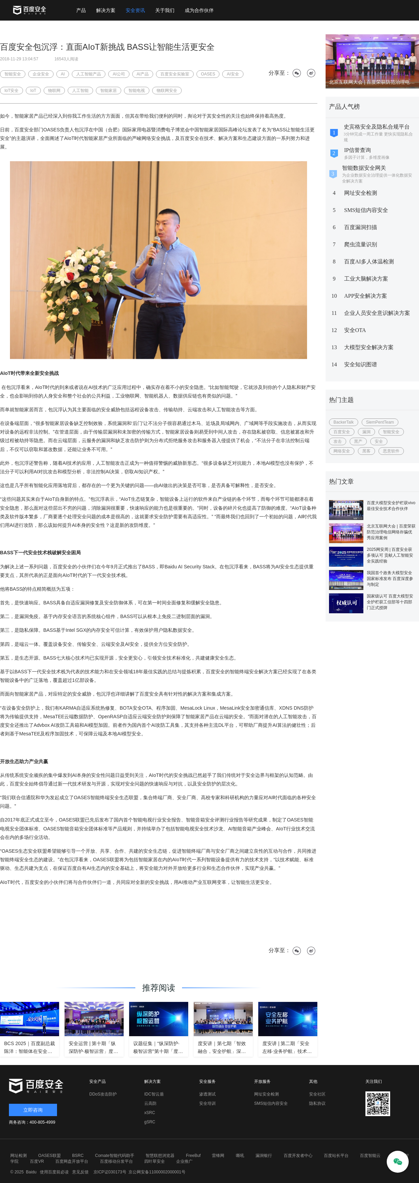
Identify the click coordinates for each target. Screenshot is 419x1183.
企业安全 (41, 74)
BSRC (77, 1155)
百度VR (37, 1161)
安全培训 (207, 1103)
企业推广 (184, 1161)
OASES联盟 (49, 1155)
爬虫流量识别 (360, 244)
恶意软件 (391, 451)
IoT (33, 90)
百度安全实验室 (174, 74)
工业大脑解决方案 (366, 279)
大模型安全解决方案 (369, 347)
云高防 (150, 1103)
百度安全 (341, 431)
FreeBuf (193, 1155)
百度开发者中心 (298, 1155)
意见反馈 (79, 1172)
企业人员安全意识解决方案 (377, 313)
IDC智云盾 (154, 1094)
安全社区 (317, 1094)
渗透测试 (207, 1094)
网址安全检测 (360, 193)
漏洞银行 (264, 1155)
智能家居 (108, 90)
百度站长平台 (336, 1155)
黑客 (366, 451)
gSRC (149, 1122)
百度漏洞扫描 (360, 227)
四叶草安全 (154, 1161)
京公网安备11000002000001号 (156, 1172)
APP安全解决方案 (365, 296)
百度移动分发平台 (116, 1161)
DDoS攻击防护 (103, 1094)
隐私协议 (317, 1103)
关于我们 (164, 10)
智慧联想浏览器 (160, 1155)
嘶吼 (240, 1155)
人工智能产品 (88, 74)
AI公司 (119, 74)
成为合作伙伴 (199, 10)
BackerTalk (343, 422)
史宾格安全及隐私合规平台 (377, 127)
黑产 (358, 441)
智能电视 (136, 90)
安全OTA (355, 330)
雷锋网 (218, 1155)
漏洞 (366, 431)
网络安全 (341, 451)
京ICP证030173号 (109, 1172)
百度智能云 (370, 1155)
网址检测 (18, 1155)
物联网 (54, 90)
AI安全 (233, 74)
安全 (379, 441)
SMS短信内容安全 (366, 210)
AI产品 (143, 74)
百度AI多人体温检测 (369, 261)
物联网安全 (167, 90)
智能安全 (391, 431)
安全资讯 (135, 10)
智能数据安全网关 (364, 168)
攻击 (337, 441)
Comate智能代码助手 (114, 1155)
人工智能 (80, 90)
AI (63, 74)
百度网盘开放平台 (71, 1161)
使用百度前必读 (53, 1172)
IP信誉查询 (357, 150)
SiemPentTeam (380, 422)
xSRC (149, 1112)
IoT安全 (11, 90)
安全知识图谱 (360, 364)
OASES (208, 74)
